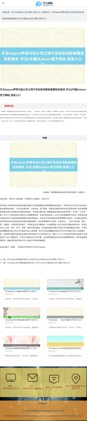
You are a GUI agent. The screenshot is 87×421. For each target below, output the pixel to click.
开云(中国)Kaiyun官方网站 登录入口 (25, 12)
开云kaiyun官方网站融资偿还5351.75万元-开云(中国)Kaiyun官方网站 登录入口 (38, 263)
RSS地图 (55, 411)
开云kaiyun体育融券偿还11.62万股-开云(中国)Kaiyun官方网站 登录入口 (36, 259)
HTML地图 (61, 411)
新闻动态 (46, 12)
